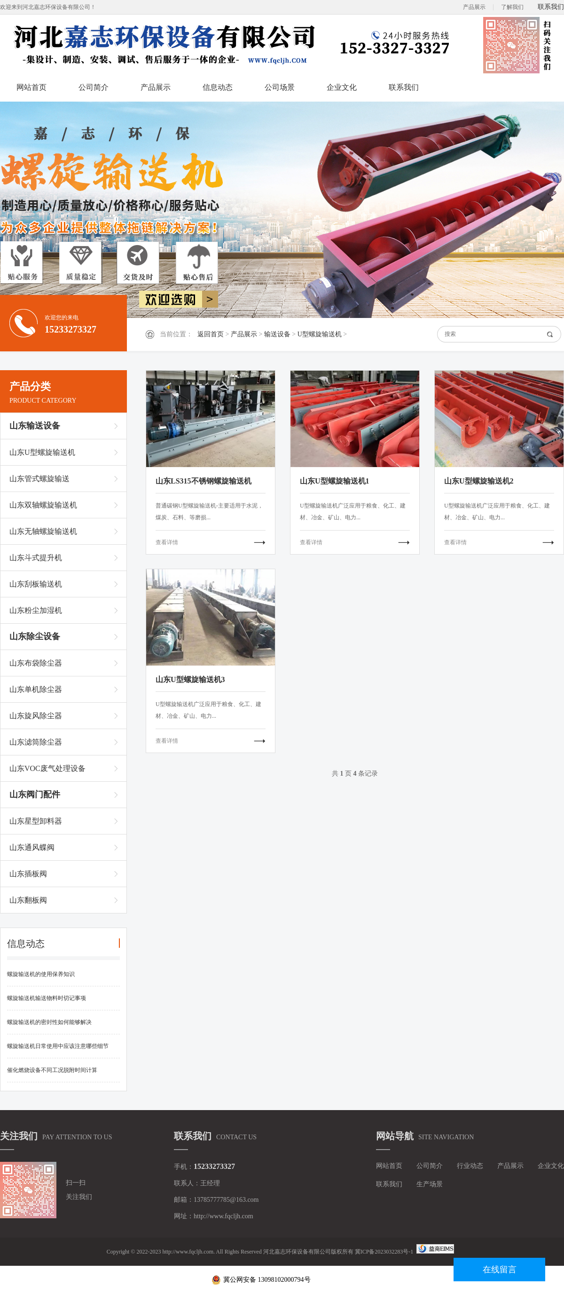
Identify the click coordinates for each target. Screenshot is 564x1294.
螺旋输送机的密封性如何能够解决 (49, 1022)
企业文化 (342, 87)
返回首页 (210, 334)
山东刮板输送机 (35, 584)
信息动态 (218, 87)
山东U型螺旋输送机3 (190, 679)
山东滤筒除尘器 (35, 742)
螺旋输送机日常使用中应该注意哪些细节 (58, 1046)
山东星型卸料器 (35, 821)
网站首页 (31, 87)
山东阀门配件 (34, 794)
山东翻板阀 (28, 900)
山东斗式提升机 (35, 558)
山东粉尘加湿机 (35, 610)
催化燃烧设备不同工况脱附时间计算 (52, 1070)
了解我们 (512, 7)
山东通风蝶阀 (32, 847)
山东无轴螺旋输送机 (43, 531)
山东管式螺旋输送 (39, 479)
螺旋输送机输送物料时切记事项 (46, 998)
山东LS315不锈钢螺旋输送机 (203, 481)
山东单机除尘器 (35, 689)
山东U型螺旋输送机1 (334, 481)
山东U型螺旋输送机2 (479, 481)
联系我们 (551, 6)
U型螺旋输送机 (320, 334)
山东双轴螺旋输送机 (43, 505)
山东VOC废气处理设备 (47, 768)
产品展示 (474, 7)
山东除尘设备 (34, 636)
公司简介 (93, 87)
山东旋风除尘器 (35, 716)
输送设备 (277, 334)
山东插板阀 (28, 874)
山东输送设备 (34, 425)
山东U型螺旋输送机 (42, 452)
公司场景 (280, 87)
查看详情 (167, 542)
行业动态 (470, 1165)
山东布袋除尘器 (35, 663)
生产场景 (429, 1184)
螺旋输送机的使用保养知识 (41, 974)
